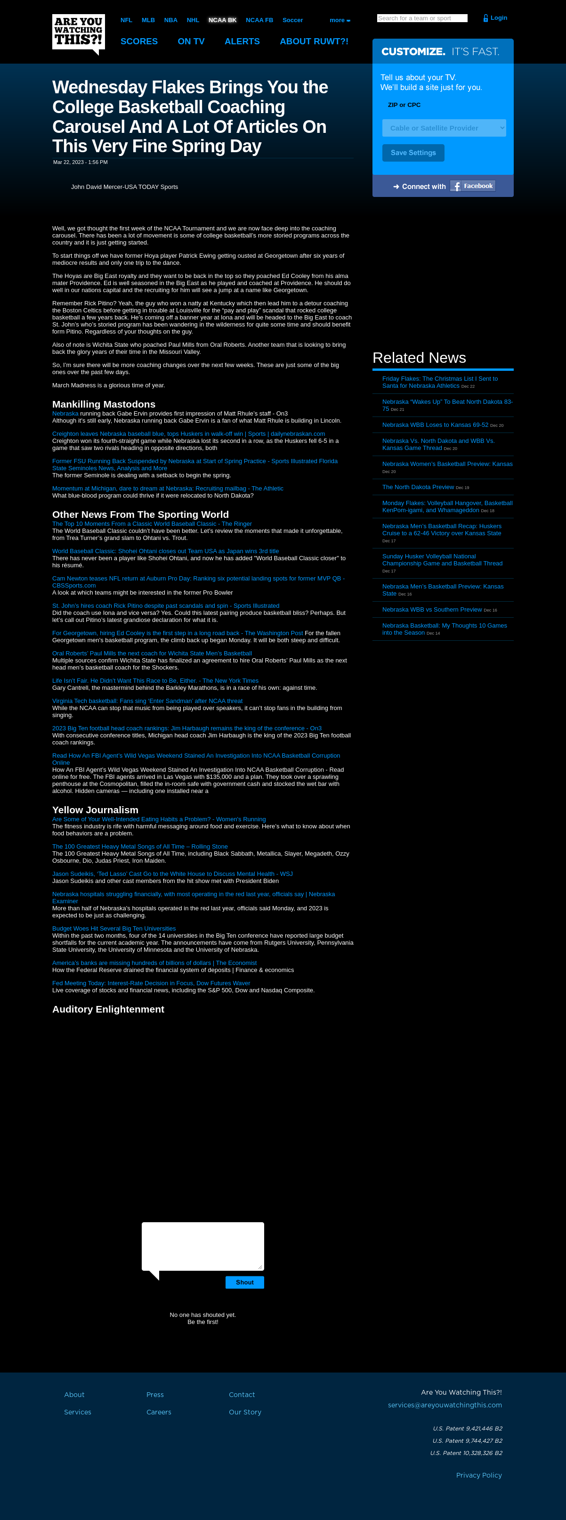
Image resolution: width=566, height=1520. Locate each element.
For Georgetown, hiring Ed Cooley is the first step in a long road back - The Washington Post (177, 633)
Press (155, 1395)
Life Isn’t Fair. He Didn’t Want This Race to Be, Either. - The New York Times (155, 680)
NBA (171, 20)
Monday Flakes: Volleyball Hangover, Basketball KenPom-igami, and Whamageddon (447, 506)
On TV (192, 41)
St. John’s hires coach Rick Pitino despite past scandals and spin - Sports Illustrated (165, 605)
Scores (139, 41)
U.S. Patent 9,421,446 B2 (467, 1428)
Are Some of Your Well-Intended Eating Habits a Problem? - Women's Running (159, 819)
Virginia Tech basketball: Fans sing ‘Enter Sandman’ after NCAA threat (147, 700)
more (337, 20)
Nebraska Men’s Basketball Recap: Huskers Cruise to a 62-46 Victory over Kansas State (441, 530)
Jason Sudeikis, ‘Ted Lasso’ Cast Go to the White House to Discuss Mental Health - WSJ (172, 873)
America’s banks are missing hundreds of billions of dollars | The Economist (154, 962)
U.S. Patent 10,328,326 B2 (466, 1453)
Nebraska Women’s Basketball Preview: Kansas (447, 463)
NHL (193, 20)
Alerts (243, 41)
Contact (242, 1395)
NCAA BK (222, 20)
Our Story (245, 1412)
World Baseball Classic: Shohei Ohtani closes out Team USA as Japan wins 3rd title (165, 551)
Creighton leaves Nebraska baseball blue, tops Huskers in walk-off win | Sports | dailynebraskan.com (188, 433)
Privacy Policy (479, 1475)
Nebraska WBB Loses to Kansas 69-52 (435, 424)
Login (499, 17)
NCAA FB (259, 20)
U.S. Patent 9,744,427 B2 (467, 1441)
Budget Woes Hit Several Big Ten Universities (114, 928)
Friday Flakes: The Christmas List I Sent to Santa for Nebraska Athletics (440, 382)
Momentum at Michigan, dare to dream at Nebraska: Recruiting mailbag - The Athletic (167, 488)
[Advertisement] (443, 275)
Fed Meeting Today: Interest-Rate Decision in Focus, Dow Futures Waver (151, 983)
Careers (158, 1412)
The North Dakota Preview (418, 486)
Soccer (293, 20)
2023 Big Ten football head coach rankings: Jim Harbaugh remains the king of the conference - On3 (187, 728)
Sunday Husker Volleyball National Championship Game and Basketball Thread (442, 560)
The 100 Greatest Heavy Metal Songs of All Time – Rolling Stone (140, 846)
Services (77, 1412)
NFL (126, 20)
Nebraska (65, 413)
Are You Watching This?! (78, 35)
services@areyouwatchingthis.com (445, 1405)
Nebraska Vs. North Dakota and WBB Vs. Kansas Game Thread (438, 444)
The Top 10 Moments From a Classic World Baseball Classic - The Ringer (152, 523)
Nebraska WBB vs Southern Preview (432, 609)
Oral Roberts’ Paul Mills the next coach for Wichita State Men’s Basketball (152, 653)
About (316, 41)
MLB (148, 20)
